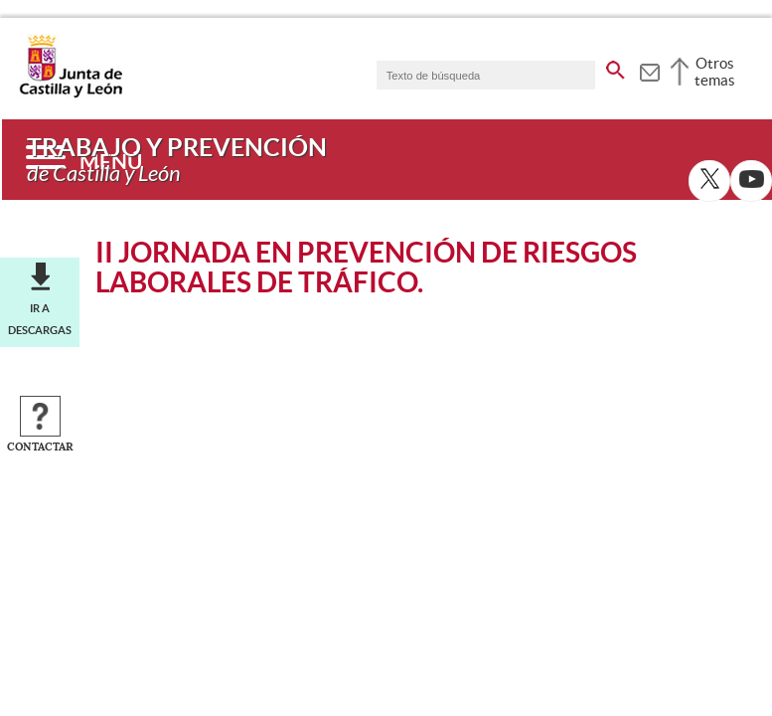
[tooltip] (649, 70)
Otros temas (715, 72)
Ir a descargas (40, 319)
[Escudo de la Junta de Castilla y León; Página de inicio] (70, 93)
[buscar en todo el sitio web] (615, 67)
